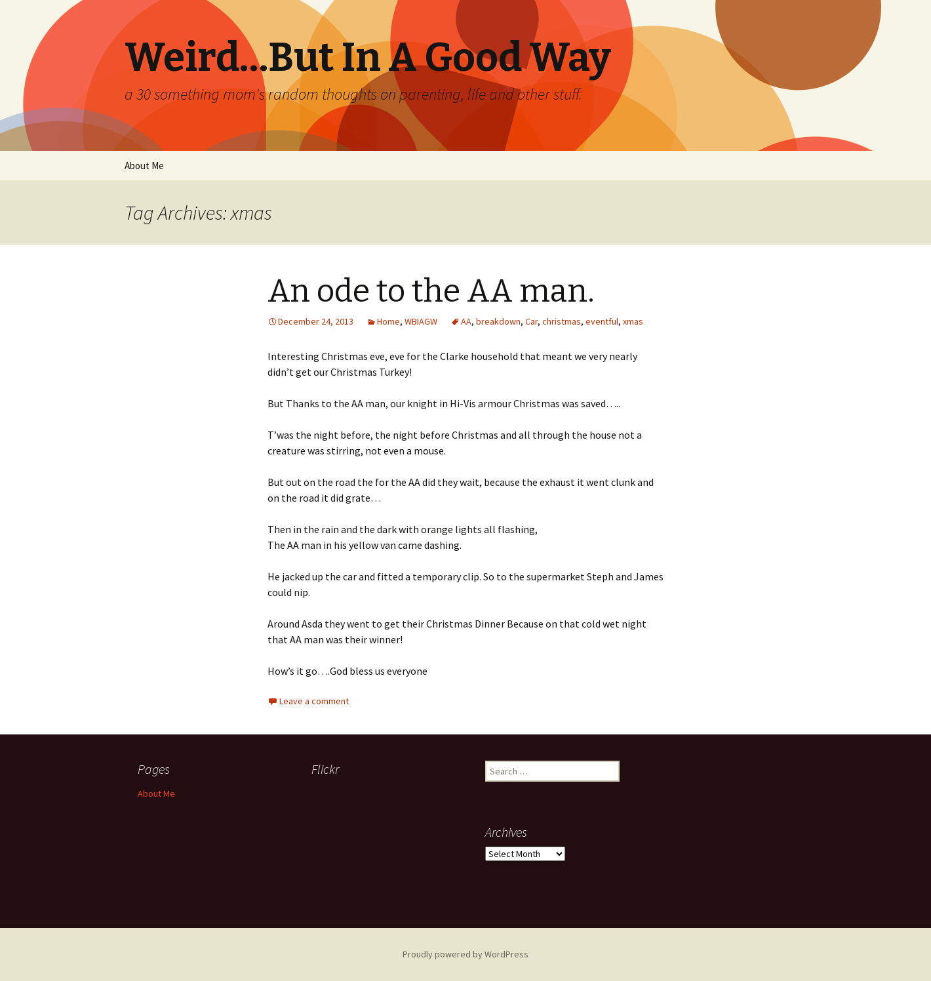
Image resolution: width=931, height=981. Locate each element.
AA (466, 321)
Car (531, 321)
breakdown (498, 321)
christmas (561, 321)
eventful (601, 321)
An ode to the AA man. (431, 291)
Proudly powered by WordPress (465, 954)
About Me (144, 165)
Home (388, 321)
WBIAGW (421, 321)
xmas (633, 321)
